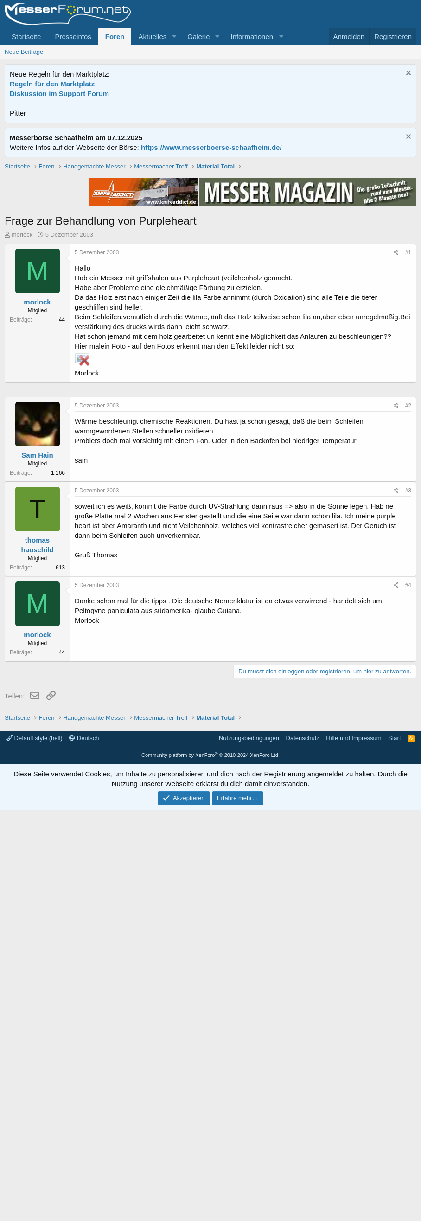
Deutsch (84, 1148)
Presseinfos (73, 36)
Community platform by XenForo (210, 1166)
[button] (173, 36)
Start (394, 1148)
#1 (408, 384)
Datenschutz (302, 1148)
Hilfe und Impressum (353, 1148)
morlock (22, 366)
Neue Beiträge (24, 51)
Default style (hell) (34, 1148)
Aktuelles (152, 36)
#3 (408, 769)
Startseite (26, 36)
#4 (408, 863)
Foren (115, 36)
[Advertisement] (210, 227)
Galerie (198, 36)
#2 (408, 684)
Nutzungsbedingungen (249, 1148)
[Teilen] (396, 385)
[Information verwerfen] (407, 74)
